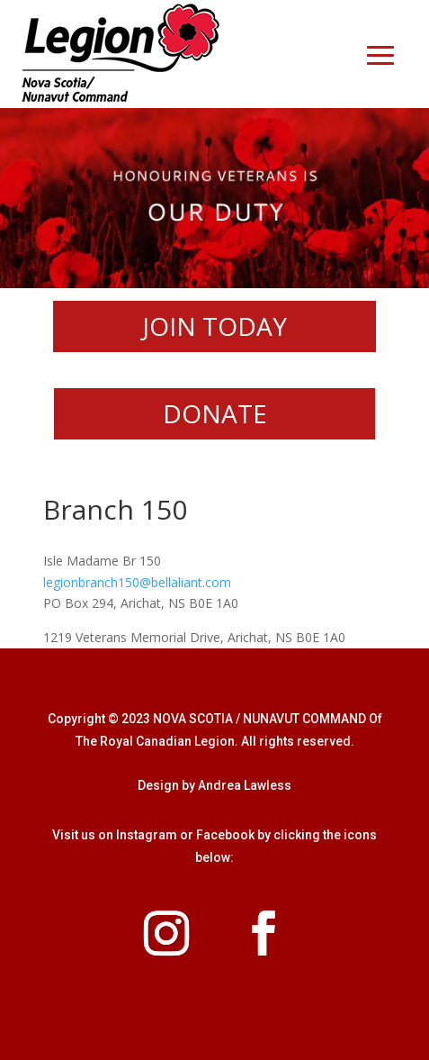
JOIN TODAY (214, 326)
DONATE (215, 413)
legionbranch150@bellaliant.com (137, 582)
